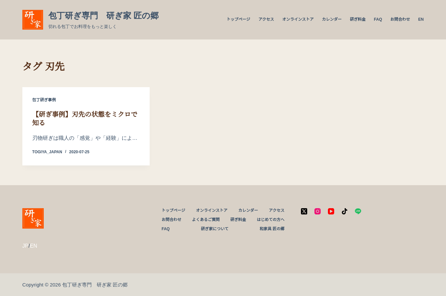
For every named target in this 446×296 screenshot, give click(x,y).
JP (25, 246)
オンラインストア (298, 19)
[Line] (358, 211)
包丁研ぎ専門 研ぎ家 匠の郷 (103, 15)
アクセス (266, 19)
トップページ (238, 19)
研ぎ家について (215, 229)
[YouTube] (331, 211)
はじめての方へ (271, 219)
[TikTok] (344, 211)
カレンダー (332, 19)
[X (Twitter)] (304, 211)
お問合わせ (400, 19)
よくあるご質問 (206, 219)
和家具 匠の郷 (272, 229)
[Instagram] (317, 211)
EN (421, 19)
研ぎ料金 (358, 19)
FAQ (378, 19)
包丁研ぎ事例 (44, 100)
